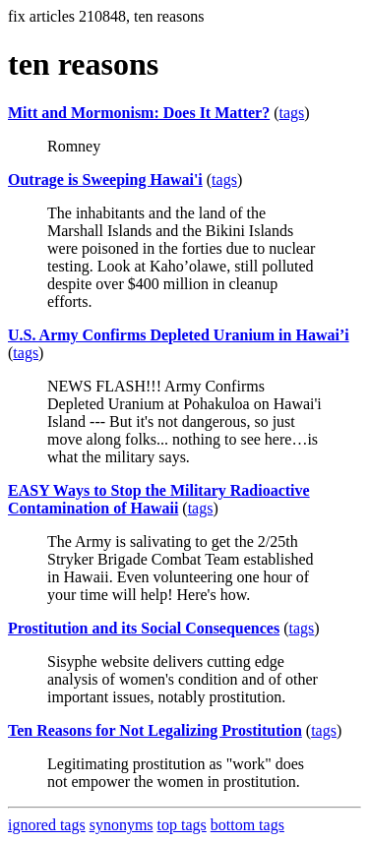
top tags (182, 824)
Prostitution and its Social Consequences (143, 628)
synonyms (122, 824)
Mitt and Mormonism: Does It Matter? (139, 112)
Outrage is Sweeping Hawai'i (105, 179)
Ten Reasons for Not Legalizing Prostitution (155, 730)
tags (291, 112)
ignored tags (47, 824)
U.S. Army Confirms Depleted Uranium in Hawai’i (178, 335)
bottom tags (247, 824)
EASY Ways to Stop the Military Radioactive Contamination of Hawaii (159, 499)
